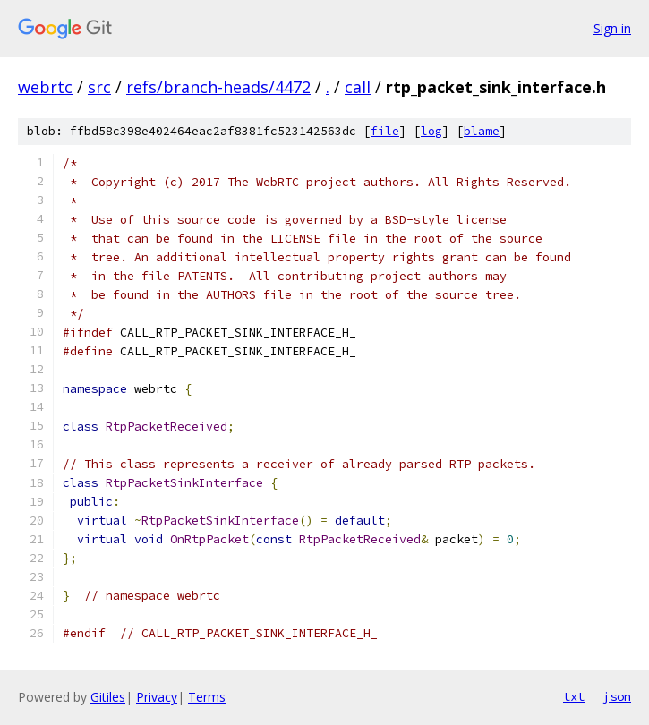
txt (574, 696)
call (358, 87)
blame (482, 131)
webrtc (45, 87)
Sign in (612, 28)
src (99, 87)
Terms (207, 696)
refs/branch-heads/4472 (218, 87)
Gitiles (107, 696)
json (616, 696)
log (431, 131)
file (385, 131)
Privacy (156, 696)
